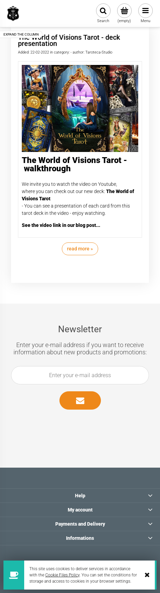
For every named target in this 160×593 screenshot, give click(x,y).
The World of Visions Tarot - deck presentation (69, 40)
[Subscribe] (80, 400)
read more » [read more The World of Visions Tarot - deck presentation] (80, 248)
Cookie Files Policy (62, 575)
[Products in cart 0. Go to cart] (124, 13)
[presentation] (76, 425)
